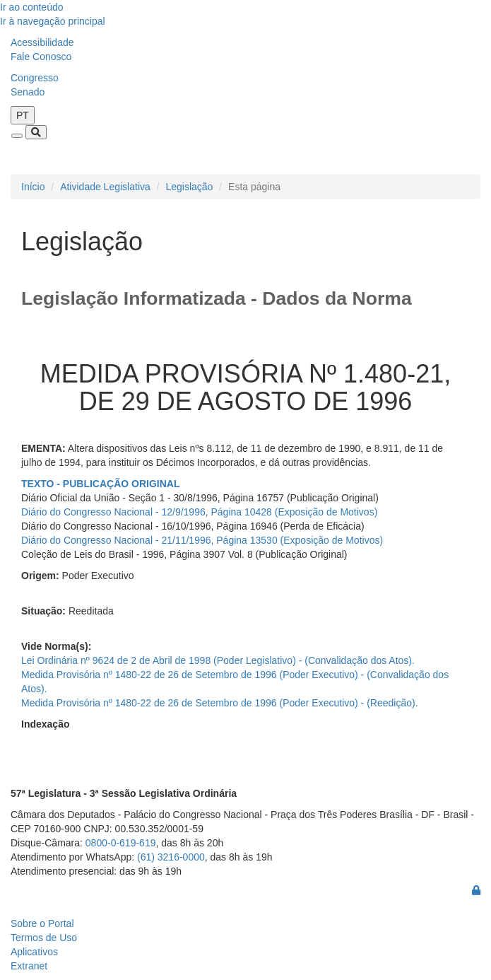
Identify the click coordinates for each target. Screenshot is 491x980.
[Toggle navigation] (17, 136)
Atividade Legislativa (105, 186)
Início (33, 186)
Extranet (29, 966)
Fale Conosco (41, 56)
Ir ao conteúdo (32, 7)
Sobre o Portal (42, 923)
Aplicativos (34, 951)
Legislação (189, 186)
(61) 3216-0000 (171, 857)
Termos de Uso (44, 937)
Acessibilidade (42, 42)
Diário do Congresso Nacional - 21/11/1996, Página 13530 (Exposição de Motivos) (202, 540)
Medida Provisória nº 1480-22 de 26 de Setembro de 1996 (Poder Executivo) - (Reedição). (219, 702)
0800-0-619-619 (120, 842)
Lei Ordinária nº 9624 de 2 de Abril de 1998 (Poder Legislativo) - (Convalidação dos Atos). (218, 660)
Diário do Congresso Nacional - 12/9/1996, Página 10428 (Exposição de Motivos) (199, 512)
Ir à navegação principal (52, 21)
